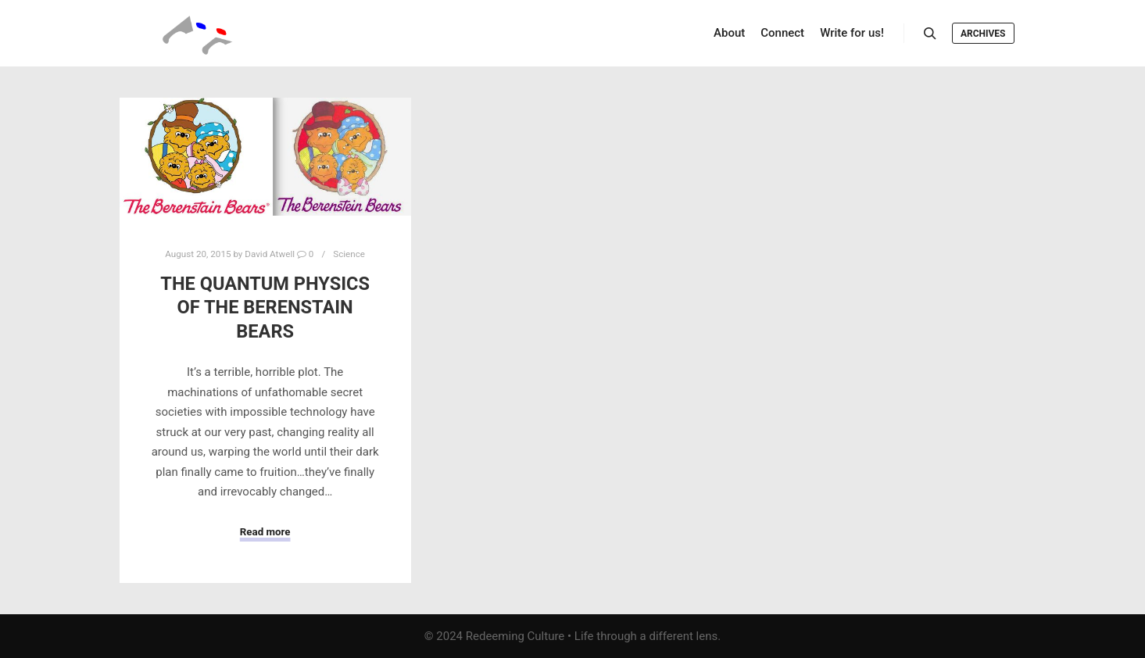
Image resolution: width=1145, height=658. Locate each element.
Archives (983, 33)
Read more (265, 532)
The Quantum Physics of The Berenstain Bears (265, 307)
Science (349, 254)
